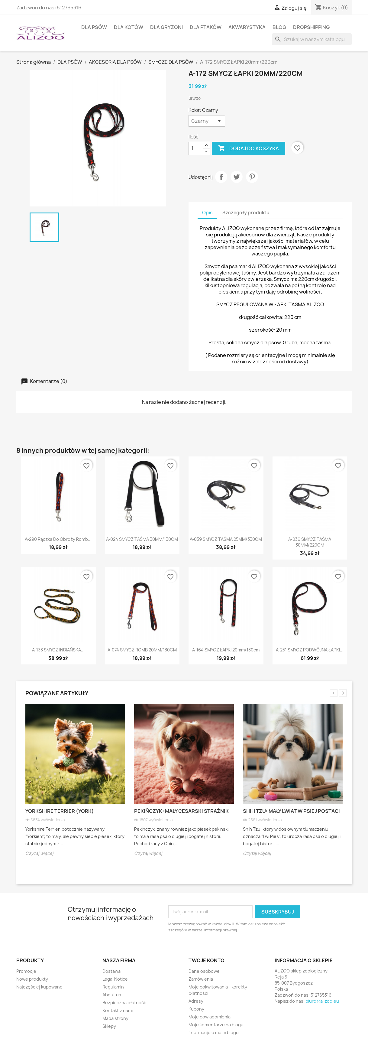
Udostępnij (221, 177)
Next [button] (343, 693)
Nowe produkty (32, 979)
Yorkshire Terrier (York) (59, 811)
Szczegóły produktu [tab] (246, 212)
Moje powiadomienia (210, 1017)
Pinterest (252, 177)
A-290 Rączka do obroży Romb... (58, 539)
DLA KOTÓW (128, 27)
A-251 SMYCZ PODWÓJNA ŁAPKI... (310, 650)
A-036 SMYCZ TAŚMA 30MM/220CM (309, 542)
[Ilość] (196, 148)
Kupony (196, 1009)
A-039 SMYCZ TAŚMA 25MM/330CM (226, 539)
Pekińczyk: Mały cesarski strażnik (181, 811)
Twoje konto (206, 960)
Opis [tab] (207, 212)
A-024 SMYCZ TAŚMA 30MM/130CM (142, 539)
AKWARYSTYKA (247, 27)
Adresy (196, 1001)
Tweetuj (237, 177)
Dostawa (111, 971)
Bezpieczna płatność (124, 1002)
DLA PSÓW (94, 27)
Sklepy (109, 1026)
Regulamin (113, 987)
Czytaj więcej (39, 853)
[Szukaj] (312, 39)
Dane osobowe (204, 971)
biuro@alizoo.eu (322, 1001)
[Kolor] (207, 121)
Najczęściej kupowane (39, 987)
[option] (75, 785)
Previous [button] (333, 693)
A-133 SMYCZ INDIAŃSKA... (58, 650)
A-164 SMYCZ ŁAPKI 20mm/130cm (226, 650)
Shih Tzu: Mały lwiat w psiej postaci (291, 811)
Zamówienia (201, 979)
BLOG (279, 27)
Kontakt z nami (117, 1010)
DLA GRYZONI (166, 27)
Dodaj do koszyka (248, 148)
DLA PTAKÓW (205, 27)
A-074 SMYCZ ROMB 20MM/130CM (142, 650)
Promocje (26, 971)
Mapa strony (115, 1018)
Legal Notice (115, 979)
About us (111, 995)
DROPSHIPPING (311, 27)
